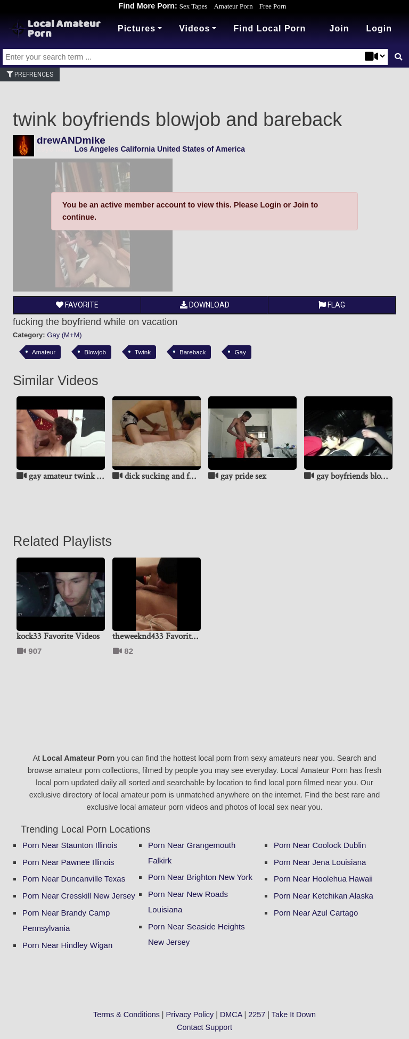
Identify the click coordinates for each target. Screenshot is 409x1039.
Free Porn (273, 6)
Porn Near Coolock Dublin (320, 845)
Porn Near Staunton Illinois (69, 845)
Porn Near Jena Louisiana (320, 862)
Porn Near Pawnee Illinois (68, 862)
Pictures (137, 28)
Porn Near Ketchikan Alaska (323, 895)
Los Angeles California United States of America (160, 149)
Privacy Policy (190, 1014)
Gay (240, 351)
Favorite (77, 305)
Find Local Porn (269, 28)
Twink (143, 351)
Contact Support (204, 1027)
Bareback (192, 351)
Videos (194, 28)
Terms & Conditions (126, 1014)
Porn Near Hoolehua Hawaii (323, 878)
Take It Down (294, 1014)
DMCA (231, 1014)
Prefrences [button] (29, 74)
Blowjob (95, 351)
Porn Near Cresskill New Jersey (78, 895)
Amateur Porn (233, 6)
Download (205, 305)
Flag (331, 305)
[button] (379, 29)
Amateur (43, 351)
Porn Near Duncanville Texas (73, 878)
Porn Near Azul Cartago (316, 912)
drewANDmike (71, 140)
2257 (256, 1014)
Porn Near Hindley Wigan (67, 945)
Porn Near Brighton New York (200, 877)
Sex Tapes (193, 6)
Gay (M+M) (64, 335)
